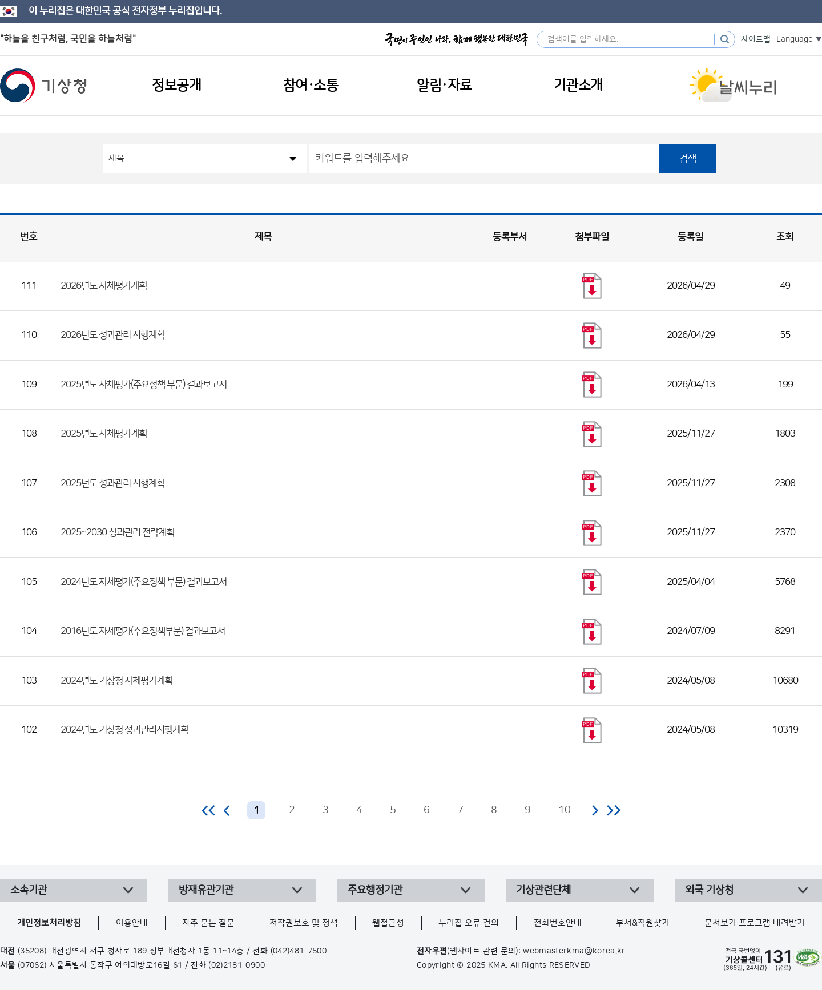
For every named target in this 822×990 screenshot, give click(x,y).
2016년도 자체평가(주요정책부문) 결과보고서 (143, 631)
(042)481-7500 (299, 951)
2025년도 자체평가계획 (104, 434)
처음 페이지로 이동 (209, 810)
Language (794, 39)
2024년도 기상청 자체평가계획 (116, 681)
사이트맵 (756, 39)
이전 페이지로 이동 (227, 810)
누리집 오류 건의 (468, 923)
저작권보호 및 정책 (303, 923)
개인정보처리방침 (49, 923)
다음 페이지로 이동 (594, 810)
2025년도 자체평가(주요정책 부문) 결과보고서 (144, 384)
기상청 (43, 85)
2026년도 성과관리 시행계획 (112, 335)
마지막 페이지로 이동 (613, 810)
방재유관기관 (206, 890)
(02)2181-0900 (236, 965)
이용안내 (132, 923)
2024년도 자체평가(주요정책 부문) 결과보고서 (144, 582)
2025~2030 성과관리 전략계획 (117, 532)
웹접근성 (388, 923)
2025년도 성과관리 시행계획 (112, 483)
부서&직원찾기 (643, 923)
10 (564, 810)
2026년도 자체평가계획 (104, 286)
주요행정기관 (375, 890)
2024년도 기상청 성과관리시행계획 (124, 730)
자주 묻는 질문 (208, 923)
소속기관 (28, 890)
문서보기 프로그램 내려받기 (754, 923)
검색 (687, 158)
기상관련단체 (543, 890)
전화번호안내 (558, 923)
